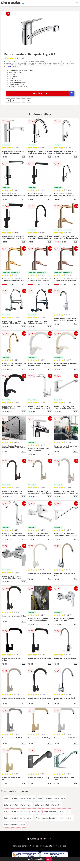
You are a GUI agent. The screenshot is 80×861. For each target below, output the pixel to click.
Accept (49, 859)
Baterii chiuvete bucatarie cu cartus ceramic (22, 811)
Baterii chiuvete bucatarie (14, 824)
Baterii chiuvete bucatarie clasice (51, 798)
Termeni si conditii (20, 846)
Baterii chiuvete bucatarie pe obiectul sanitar (54, 818)
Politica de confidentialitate (41, 846)
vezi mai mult (13, 66)
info (23, 157)
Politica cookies (59, 846)
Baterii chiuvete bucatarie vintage (18, 805)
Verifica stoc (53, 93)
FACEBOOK (33, 839)
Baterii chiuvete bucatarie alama (57, 811)
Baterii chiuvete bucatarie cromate (18, 818)
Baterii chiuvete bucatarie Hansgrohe (19, 798)
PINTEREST (45, 839)
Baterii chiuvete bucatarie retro (48, 805)
